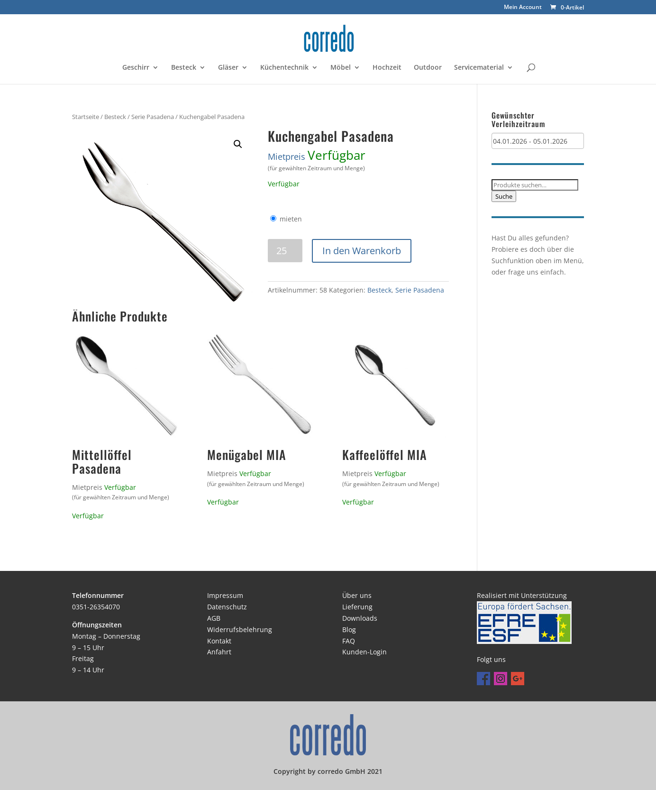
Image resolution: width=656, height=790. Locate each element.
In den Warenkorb (361, 250)
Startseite (85, 116)
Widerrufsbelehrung (239, 629)
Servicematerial (479, 68)
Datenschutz (227, 606)
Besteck (183, 68)
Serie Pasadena (152, 116)
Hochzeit (387, 68)
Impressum (225, 595)
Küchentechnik (284, 68)
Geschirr (135, 68)
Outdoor (428, 68)
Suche (503, 196)
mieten (291, 218)
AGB (213, 618)
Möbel (340, 68)
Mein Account (523, 7)
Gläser (228, 68)
